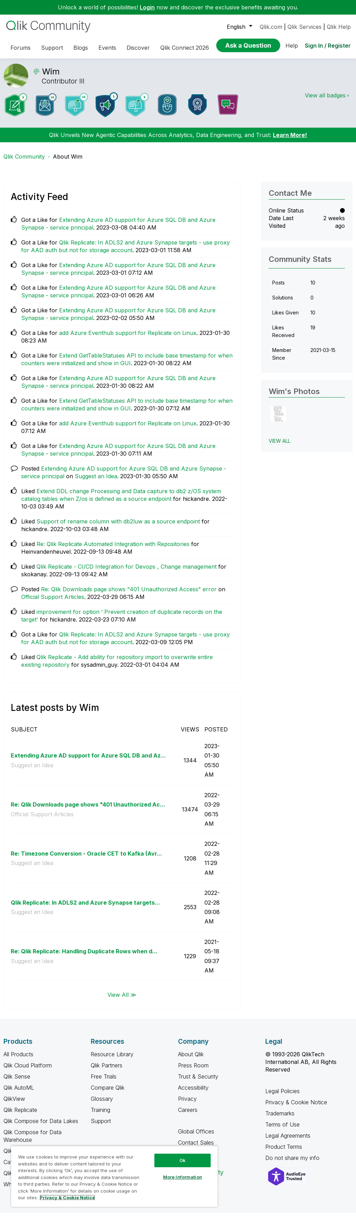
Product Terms (283, 1151)
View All (279, 446)
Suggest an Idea (96, 481)
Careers (187, 1115)
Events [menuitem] (107, 47)
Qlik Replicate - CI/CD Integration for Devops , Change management (127, 571)
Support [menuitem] (52, 47)
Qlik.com (271, 26)
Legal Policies (282, 1096)
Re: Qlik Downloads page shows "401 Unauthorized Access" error (129, 594)
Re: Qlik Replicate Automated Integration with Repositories (113, 549)
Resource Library (112, 1059)
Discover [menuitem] (138, 47)
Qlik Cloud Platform (27, 1070)
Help (291, 45)
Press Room (193, 1070)
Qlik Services (305, 26)
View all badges (325, 100)
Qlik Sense (16, 1081)
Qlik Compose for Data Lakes (40, 1126)
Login (147, 7)
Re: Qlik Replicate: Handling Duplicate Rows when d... (84, 956)
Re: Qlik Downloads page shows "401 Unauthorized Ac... (88, 809)
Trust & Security (198, 1081)
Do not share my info (293, 1163)
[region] (114, 1176)
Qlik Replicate (20, 1115)
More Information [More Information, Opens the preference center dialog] (182, 1177)
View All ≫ (121, 999)
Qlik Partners (106, 1070)
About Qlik (191, 1059)
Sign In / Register (328, 45)
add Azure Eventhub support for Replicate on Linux (127, 338)
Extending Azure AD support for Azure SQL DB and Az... (88, 760)
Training (100, 1115)
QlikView (14, 1103)
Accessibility (193, 1092)
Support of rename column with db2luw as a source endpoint (118, 526)
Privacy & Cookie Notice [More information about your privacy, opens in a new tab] (67, 1197)
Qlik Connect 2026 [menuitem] (184, 47)
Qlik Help (339, 26)
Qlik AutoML (18, 1092)
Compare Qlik (107, 1092)
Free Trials (103, 1081)
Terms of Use (282, 1129)
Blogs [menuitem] (80, 47)
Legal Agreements (287, 1140)
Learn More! (290, 140)
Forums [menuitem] (20, 47)
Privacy (187, 1103)
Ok (182, 1160)
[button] (278, 419)
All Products (18, 1059)
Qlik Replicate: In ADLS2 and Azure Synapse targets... (85, 907)
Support (101, 1126)
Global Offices (196, 1136)
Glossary (102, 1103)
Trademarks (279, 1118)
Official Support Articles (52, 602)
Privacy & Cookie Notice (296, 1107)
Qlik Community (24, 161)
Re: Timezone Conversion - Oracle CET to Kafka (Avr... (86, 858)
